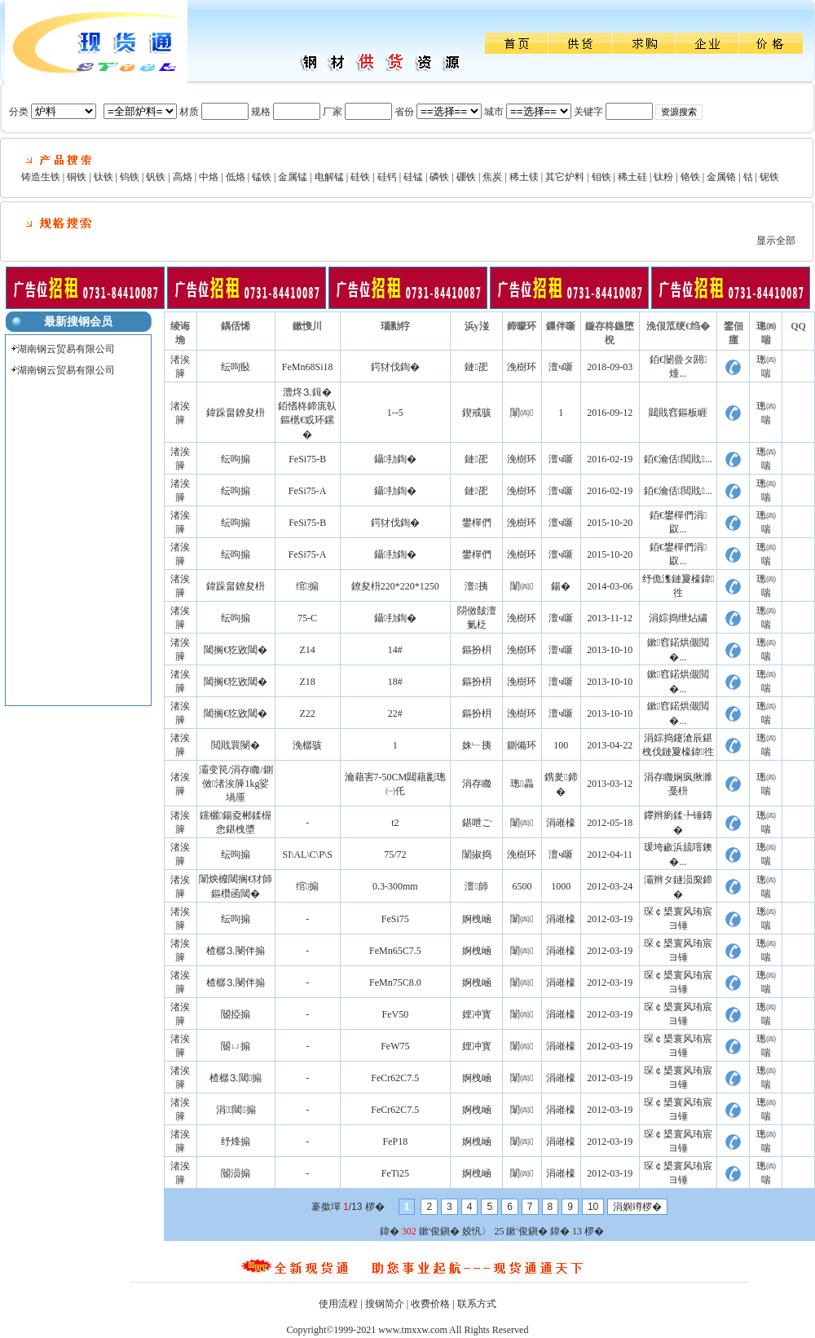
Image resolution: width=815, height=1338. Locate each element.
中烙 (208, 177)
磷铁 (439, 177)
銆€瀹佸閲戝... (678, 459)
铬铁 (690, 177)
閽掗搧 (235, 1014)
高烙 (182, 177)
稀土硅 (632, 177)
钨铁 (129, 177)
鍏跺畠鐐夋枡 (235, 412)
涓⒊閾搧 (236, 1109)
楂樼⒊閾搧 (235, 1078)
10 (593, 1206)
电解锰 (329, 177)
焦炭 (492, 177)
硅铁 (360, 177)
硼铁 (466, 177)
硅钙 (387, 177)
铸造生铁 (40, 177)
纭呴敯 (235, 367)
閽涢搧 (235, 1173)
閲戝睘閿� (235, 745)
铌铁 (769, 177)
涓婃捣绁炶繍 (678, 618)
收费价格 (430, 1303)
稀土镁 (524, 177)
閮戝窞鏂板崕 (678, 412)
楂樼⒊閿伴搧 (235, 950)
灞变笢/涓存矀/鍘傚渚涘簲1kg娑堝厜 (236, 783)
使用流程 (338, 1303)
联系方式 (476, 1303)
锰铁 (261, 177)
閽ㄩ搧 (235, 1046)
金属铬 (721, 177)
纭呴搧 (235, 459)
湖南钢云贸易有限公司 (66, 349)
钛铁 (103, 177)
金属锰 (292, 177)
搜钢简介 (384, 1303)
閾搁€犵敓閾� (235, 650)
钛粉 (663, 177)
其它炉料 (564, 177)
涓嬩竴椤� (637, 1206)
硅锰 (413, 177)
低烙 (235, 177)
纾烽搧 (235, 1141)
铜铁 (76, 177)
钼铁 (601, 177)
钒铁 (155, 177)
